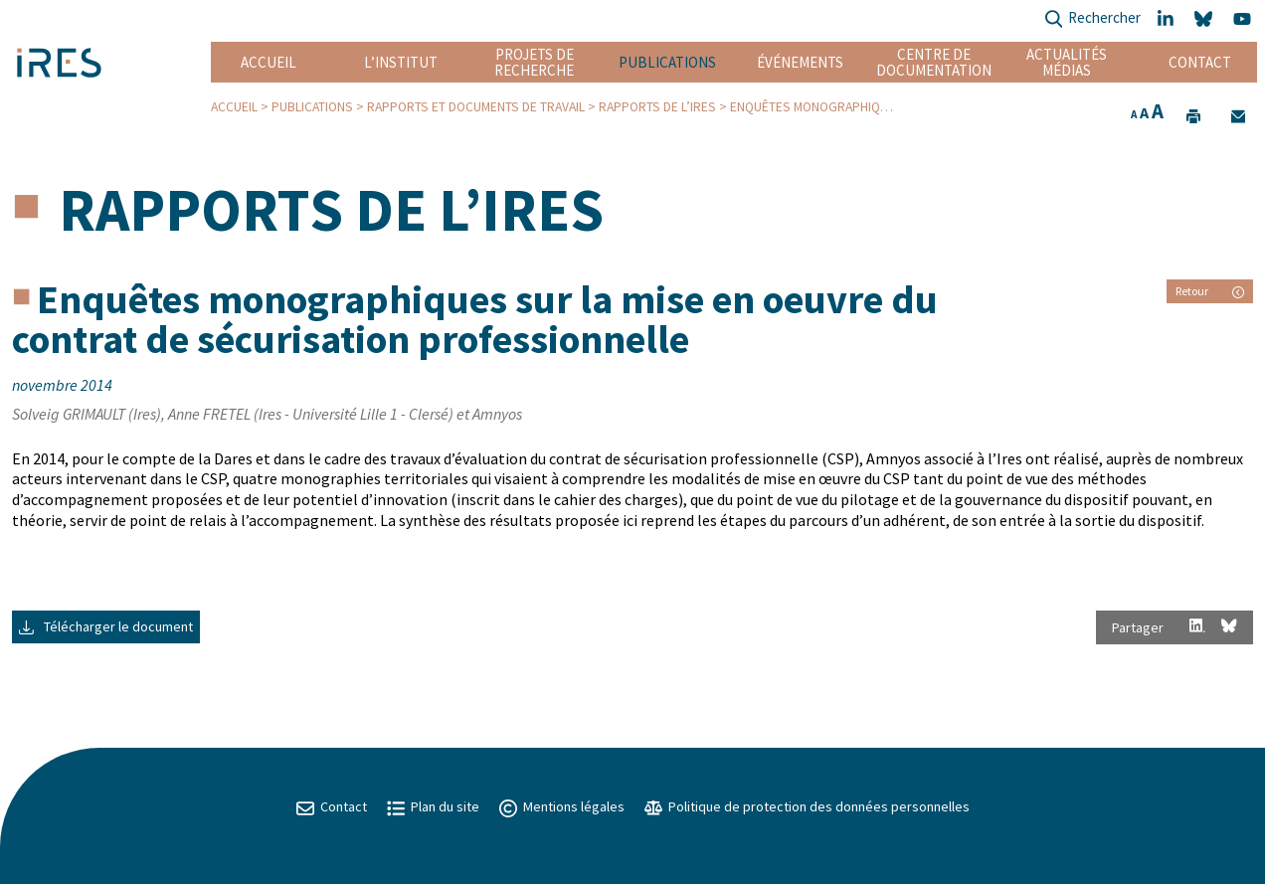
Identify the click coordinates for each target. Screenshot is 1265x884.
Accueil (268, 62)
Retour (1209, 290)
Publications (667, 62)
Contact (1200, 62)
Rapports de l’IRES (657, 106)
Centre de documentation (933, 62)
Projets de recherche (534, 62)
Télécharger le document (106, 626)
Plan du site (433, 806)
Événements (800, 62)
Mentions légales (562, 806)
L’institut (401, 62)
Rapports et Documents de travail (476, 106)
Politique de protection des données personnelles (807, 806)
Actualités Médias (1066, 62)
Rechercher (1092, 19)
